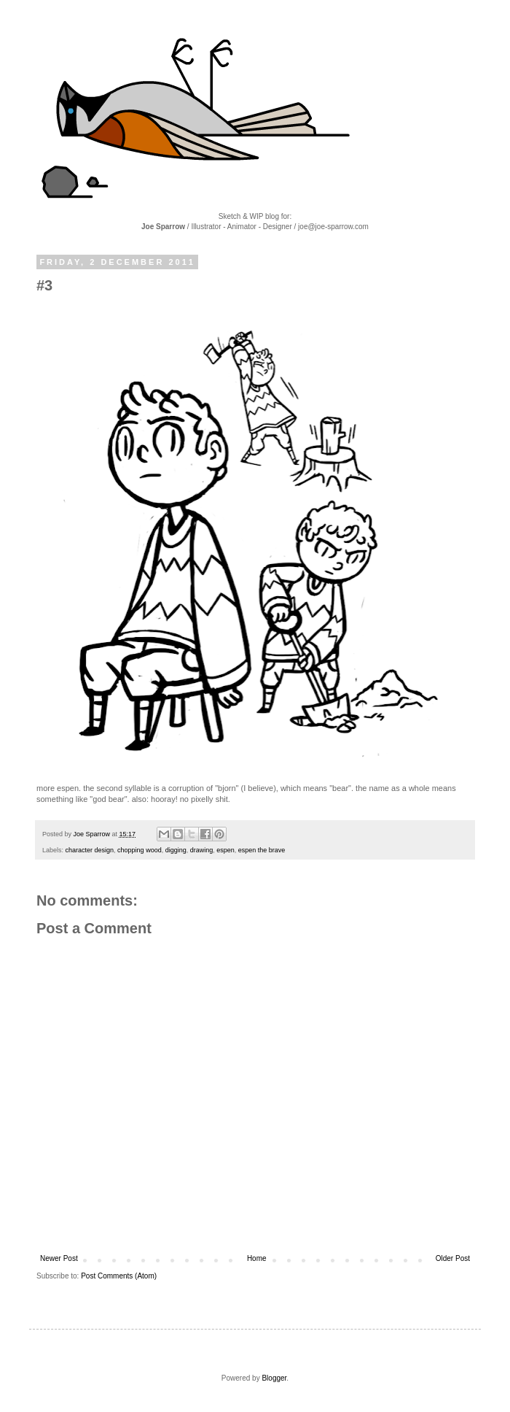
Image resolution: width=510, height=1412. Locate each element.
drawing (201, 850)
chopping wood (139, 850)
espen (225, 850)
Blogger (274, 1378)
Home (257, 1258)
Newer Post (59, 1258)
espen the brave (262, 850)
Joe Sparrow (93, 834)
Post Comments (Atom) (119, 1276)
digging (176, 850)
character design (90, 850)
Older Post (453, 1258)
